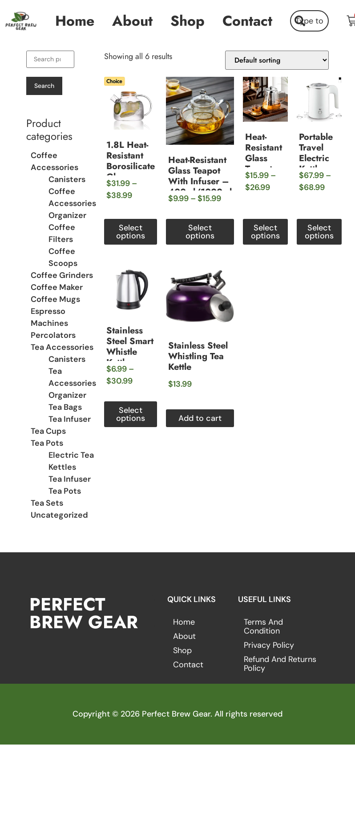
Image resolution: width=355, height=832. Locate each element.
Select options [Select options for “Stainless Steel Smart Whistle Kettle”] (130, 414)
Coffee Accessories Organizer (72, 203)
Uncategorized (59, 515)
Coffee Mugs (55, 299)
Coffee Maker (57, 287)
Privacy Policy (269, 645)
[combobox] (309, 21)
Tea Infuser (69, 419)
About (132, 21)
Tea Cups (48, 431)
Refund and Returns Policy (280, 664)
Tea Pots (47, 443)
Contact (247, 21)
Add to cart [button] (200, 418)
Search (44, 86)
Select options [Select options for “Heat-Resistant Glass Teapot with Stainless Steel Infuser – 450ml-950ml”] (265, 231)
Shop (187, 21)
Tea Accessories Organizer (72, 383)
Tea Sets (47, 503)
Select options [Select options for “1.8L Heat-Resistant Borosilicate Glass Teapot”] (130, 231)
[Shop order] (277, 60)
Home (74, 21)
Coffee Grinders (62, 275)
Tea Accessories (62, 347)
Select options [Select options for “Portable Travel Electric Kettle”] (319, 231)
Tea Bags (65, 407)
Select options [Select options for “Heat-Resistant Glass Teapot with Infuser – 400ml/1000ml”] (200, 231)
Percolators (53, 335)
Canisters (66, 179)
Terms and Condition (263, 626)
